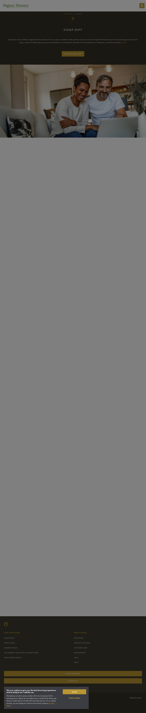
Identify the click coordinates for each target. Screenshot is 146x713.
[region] (46, 698)
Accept (74, 692)
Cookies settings (74, 698)
